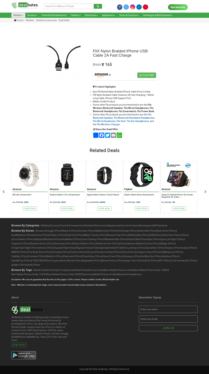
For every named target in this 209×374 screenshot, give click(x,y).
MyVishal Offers (52, 239)
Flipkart (38, 239)
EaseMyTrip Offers (21, 260)
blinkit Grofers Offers (108, 243)
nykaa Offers (189, 247)
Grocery (32, 15)
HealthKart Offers (71, 239)
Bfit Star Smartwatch (22, 194)
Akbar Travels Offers (95, 235)
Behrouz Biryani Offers (133, 247)
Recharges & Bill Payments (157, 15)
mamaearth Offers (186, 260)
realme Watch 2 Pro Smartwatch (65, 194)
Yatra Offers (128, 252)
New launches (177, 7)
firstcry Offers (41, 235)
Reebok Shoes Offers (42, 243)
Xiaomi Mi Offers (146, 230)
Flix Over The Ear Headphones (133, 121)
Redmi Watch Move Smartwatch (139, 194)
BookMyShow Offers (22, 235)
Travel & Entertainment (54, 15)
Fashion (76, 15)
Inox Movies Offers (72, 260)
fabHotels (109, 247)
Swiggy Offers (53, 230)
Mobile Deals (40, 270)
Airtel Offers (151, 260)
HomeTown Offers (112, 256)
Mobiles (18, 15)
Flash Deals (82, 270)
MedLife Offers (55, 256)
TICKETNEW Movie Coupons (46, 260)
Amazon (40, 230)
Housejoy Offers (132, 256)
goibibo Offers (18, 265)
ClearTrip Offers (74, 235)
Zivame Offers (78, 252)
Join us (168, 328)
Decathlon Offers (155, 247)
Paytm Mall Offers (137, 239)
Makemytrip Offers (106, 230)
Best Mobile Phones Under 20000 (64, 274)
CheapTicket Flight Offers (24, 247)
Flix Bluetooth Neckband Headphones (134, 118)
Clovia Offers (94, 252)
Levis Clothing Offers (92, 239)
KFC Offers (164, 260)
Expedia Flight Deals (65, 247)
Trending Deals (67, 270)
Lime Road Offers (111, 252)
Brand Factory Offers (113, 260)
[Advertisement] (15, 77)
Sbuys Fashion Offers (84, 243)
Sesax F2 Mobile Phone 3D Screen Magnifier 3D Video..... (177, 196)
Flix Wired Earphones (104, 121)
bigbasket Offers (92, 260)
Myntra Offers (70, 230)
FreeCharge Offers (127, 230)
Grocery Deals (96, 270)
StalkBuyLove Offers (171, 252)
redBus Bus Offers (151, 256)
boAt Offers (34, 265)
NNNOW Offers (19, 252)
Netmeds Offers (72, 256)
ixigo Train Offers (134, 260)
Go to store (146, 75)
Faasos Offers (173, 247)
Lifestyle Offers (61, 252)
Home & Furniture (129, 15)
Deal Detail (64, 20)
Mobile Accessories (46, 20)
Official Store (156, 235)
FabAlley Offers (19, 256)
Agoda (80, 247)
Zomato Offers (86, 230)
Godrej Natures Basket (131, 243)
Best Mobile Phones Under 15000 (28, 274)
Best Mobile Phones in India (119, 270)
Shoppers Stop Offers (147, 252)
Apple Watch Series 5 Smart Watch (103, 194)
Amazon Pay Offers (117, 235)
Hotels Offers (46, 247)
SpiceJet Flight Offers (172, 239)
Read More (19, 345)
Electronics (91, 15)
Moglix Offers (168, 243)
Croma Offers (152, 243)
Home (18, 20)
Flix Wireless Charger (108, 124)
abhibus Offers (170, 256)
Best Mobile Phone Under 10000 (151, 270)
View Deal (30, 208)
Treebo (88, 247)
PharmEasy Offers (92, 256)
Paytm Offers (57, 235)
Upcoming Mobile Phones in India (99, 274)
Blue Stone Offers (166, 230)
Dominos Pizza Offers (175, 235)
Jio (173, 260)
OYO (117, 247)
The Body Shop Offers (39, 252)
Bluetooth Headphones (130, 274)
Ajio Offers (154, 239)
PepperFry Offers (20, 243)
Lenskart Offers (37, 256)
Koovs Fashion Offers (22, 239)
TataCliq (98, 247)
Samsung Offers (63, 243)
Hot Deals (53, 270)
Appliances (108, 15)
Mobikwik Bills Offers (115, 239)
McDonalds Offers (138, 235)
